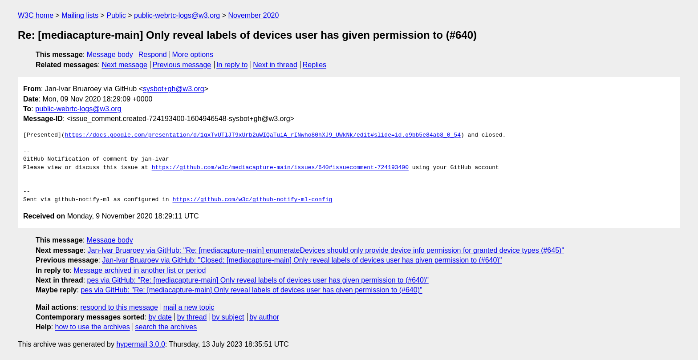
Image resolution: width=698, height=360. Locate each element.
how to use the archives (92, 327)
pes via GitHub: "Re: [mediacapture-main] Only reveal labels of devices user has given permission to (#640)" (258, 280)
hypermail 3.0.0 (140, 344)
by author (264, 317)
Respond (152, 54)
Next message (124, 65)
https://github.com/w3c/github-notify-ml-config (252, 200)
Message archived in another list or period (139, 270)
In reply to (232, 65)
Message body (110, 54)
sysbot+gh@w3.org (173, 89)
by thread (192, 317)
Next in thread (275, 65)
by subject (228, 317)
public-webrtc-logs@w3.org (177, 15)
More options (193, 54)
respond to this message (119, 307)
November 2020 (253, 15)
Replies (314, 65)
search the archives (166, 327)
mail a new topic (189, 307)
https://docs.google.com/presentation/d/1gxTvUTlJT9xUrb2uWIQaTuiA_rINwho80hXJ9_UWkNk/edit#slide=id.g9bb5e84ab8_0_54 (263, 135)
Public (116, 15)
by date (159, 317)
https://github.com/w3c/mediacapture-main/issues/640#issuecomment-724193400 (280, 168)
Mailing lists (79, 15)
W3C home (35, 15)
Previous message (182, 65)
